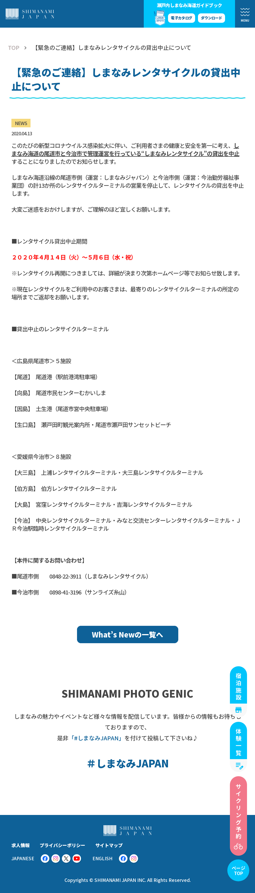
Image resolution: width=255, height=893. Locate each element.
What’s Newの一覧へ (127, 634)
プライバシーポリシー (62, 845)
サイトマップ (109, 845)
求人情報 (20, 845)
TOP (13, 48)
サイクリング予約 (238, 811)
